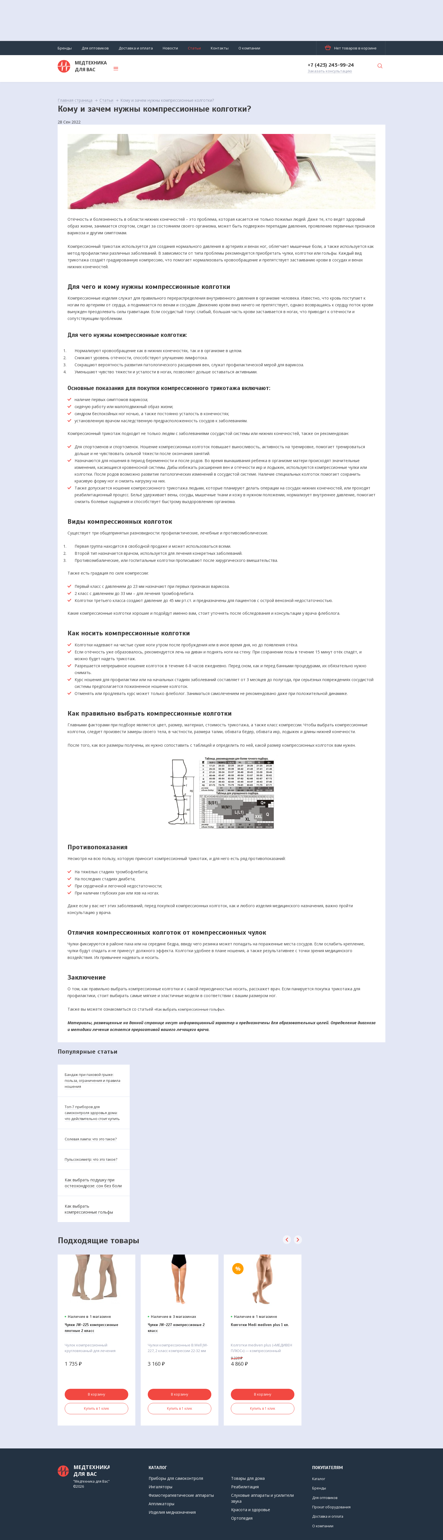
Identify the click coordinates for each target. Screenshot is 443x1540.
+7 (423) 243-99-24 (331, 65)
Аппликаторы (161, 1503)
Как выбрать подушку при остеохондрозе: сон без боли (93, 1200)
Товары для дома (248, 1478)
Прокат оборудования (326, 1506)
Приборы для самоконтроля (176, 1478)
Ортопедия (242, 1518)
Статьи (194, 48)
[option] (96, 1357)
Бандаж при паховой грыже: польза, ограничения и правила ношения (92, 1080)
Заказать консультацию (330, 71)
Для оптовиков (95, 48)
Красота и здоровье (250, 1509)
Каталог (320, 1478)
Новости (170, 48)
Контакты (220, 48)
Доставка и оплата (136, 48)
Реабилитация (245, 1486)
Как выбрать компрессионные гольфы (193, 1008)
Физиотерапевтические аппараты (181, 1495)
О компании (249, 48)
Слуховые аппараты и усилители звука (262, 1498)
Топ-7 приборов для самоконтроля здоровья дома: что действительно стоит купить (89, 1115)
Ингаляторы (160, 1486)
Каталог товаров (145, 69)
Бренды (65, 48)
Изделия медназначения (172, 1512)
